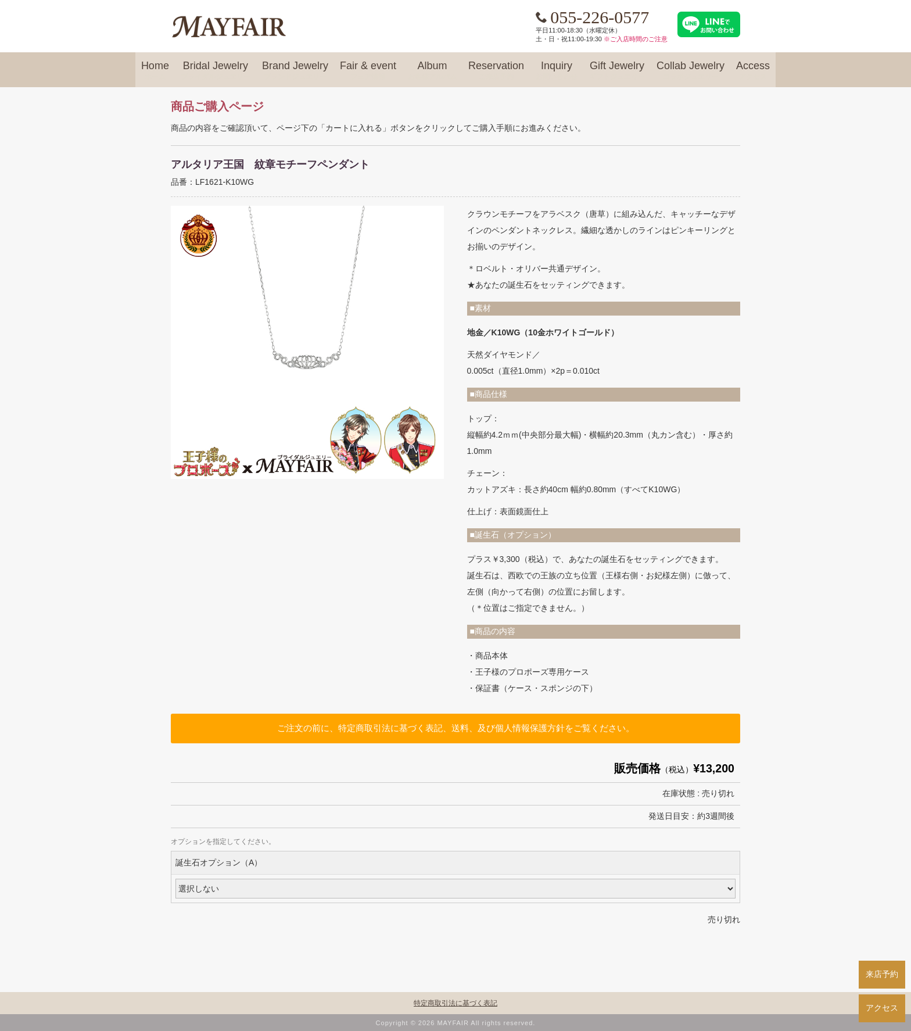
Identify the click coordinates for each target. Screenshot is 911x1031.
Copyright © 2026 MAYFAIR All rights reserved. (456, 1022)
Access (753, 71)
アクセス (882, 1007)
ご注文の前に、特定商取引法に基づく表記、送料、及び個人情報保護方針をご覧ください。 (455, 728)
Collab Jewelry (691, 71)
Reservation (496, 71)
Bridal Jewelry (215, 71)
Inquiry (557, 71)
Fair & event (368, 71)
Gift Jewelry (617, 71)
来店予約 (882, 974)
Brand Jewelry (295, 71)
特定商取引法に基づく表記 (455, 1003)
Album (432, 71)
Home (155, 71)
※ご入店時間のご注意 (636, 38)
